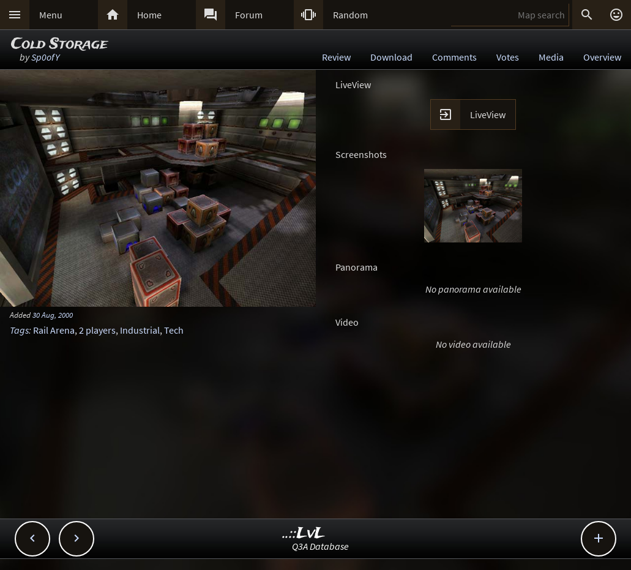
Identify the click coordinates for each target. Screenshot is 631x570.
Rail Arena (54, 330)
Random (350, 15)
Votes (507, 57)
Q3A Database (320, 546)
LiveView (488, 114)
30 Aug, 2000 (52, 315)
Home (149, 15)
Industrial (140, 330)
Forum (249, 15)
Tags (19, 330)
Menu (50, 15)
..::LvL (303, 533)
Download (391, 57)
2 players (97, 330)
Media (551, 57)
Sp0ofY (45, 57)
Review (336, 57)
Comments (454, 57)
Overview (602, 57)
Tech (174, 330)
